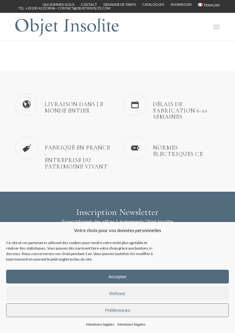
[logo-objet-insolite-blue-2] (67, 26)
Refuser (118, 293)
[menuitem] (58, 4)
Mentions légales (100, 324)
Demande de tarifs (119, 4)
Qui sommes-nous (58, 4)
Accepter (117, 276)
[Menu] (216, 26)
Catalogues (153, 4)
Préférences (117, 310)
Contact (89, 4)
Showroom (181, 4)
